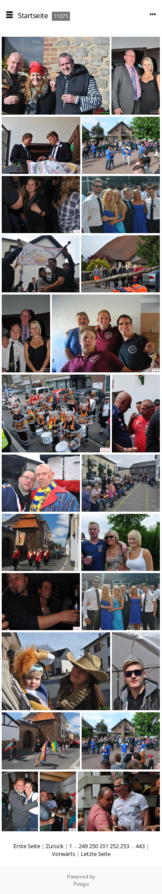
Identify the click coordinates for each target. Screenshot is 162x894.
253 (124, 846)
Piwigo (81, 884)
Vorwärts (63, 854)
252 (114, 846)
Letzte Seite (96, 854)
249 (83, 846)
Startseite (33, 15)
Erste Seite (26, 846)
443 (140, 846)
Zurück (55, 846)
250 (93, 846)
